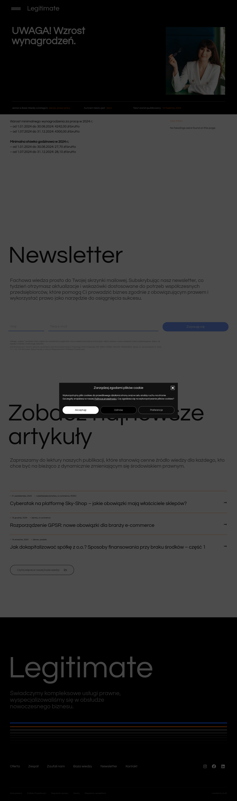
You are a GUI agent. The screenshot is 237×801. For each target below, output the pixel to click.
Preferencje (156, 410)
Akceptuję (80, 410)
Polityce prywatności (105, 399)
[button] (172, 388)
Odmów (118, 410)
